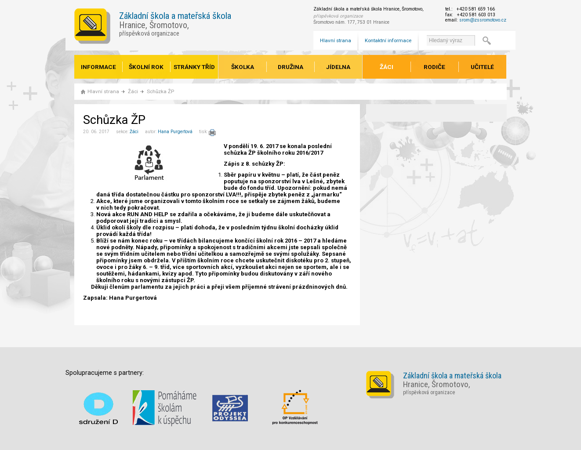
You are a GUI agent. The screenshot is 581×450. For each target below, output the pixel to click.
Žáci (386, 66)
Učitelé (482, 66)
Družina (290, 66)
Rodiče (434, 66)
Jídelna (338, 66)
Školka (242, 66)
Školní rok (146, 66)
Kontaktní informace (388, 40)
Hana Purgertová (175, 131)
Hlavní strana (335, 40)
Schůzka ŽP (160, 91)
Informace (98, 66)
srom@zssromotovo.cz (482, 20)
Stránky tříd (194, 66)
